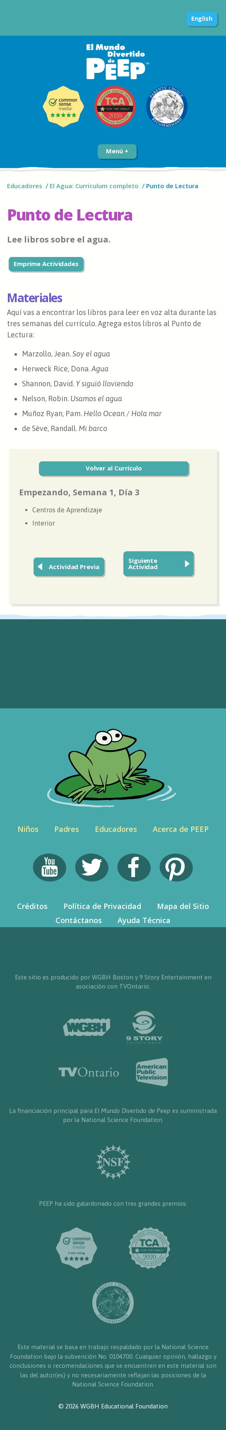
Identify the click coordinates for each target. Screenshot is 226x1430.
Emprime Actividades (46, 263)
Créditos (32, 906)
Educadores (24, 186)
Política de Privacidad (102, 906)
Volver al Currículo (114, 468)
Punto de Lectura (172, 186)
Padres (66, 829)
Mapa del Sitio (183, 906)
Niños (27, 829)
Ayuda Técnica (144, 920)
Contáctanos (78, 920)
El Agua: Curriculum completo (94, 186)
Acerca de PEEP (181, 829)
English (201, 18)
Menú (117, 151)
